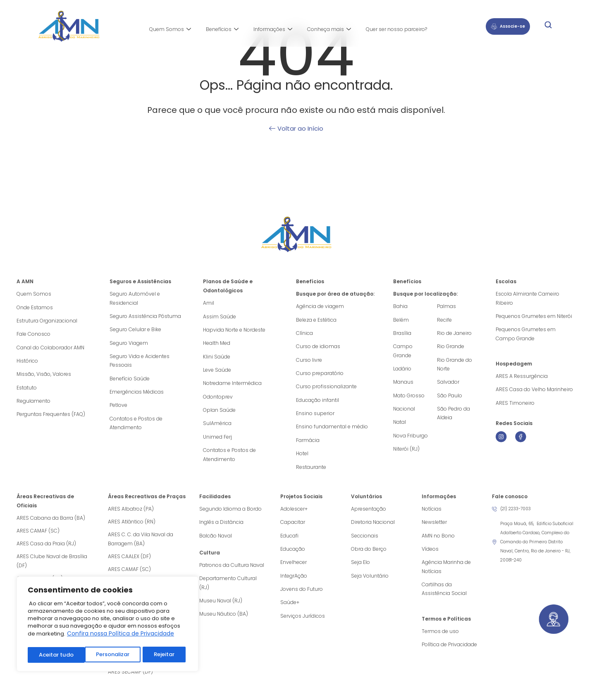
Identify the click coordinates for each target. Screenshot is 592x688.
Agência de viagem (320, 306)
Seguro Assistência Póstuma (145, 316)
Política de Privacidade (449, 650)
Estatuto (27, 389)
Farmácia (308, 442)
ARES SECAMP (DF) (130, 674)
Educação (292, 553)
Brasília (402, 333)
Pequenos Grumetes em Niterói (534, 316)
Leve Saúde (217, 371)
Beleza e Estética (316, 319)
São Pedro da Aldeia (453, 415)
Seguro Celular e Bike (135, 330)
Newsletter (434, 525)
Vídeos (430, 553)
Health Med (216, 343)
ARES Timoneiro (515, 404)
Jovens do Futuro (301, 593)
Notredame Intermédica (232, 384)
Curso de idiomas (318, 347)
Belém (401, 319)
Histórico (27, 362)
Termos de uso (440, 636)
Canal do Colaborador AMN (50, 348)
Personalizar (55, 655)
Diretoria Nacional (373, 525)
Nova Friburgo (410, 438)
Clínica (304, 333)
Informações (272, 29)
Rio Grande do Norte (454, 365)
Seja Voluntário (370, 580)
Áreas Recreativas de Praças (147, 499)
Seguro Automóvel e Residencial (135, 298)
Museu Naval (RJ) (220, 605)
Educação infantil (317, 401)
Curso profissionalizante (326, 388)
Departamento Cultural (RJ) (228, 587)
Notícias (432, 512)
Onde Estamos (35, 307)
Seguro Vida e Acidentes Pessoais (139, 362)
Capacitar (292, 525)
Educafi (289, 539)
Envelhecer (293, 566)
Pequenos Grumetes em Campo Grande (526, 335)
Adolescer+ (294, 512)
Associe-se (508, 26)
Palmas (446, 306)
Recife (444, 319)
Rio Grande (450, 347)
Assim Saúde (219, 316)
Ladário (402, 369)
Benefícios (222, 29)
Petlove (118, 407)
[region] (107, 625)
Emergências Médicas (137, 393)
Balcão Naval (215, 539)
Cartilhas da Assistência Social (444, 594)
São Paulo (449, 397)
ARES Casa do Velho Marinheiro (535, 390)
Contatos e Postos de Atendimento (136, 426)
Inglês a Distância (221, 525)
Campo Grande (403, 352)
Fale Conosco (33, 334)
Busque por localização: (425, 293)
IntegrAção (293, 580)
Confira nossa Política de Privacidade (120, 636)
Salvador (448, 383)
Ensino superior (315, 415)
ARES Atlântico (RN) (131, 524)
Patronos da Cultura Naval (231, 569)
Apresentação (368, 512)
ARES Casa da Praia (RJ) (46, 546)
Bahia (400, 306)
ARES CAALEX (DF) (129, 559)
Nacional (404, 410)
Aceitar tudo (159, 655)
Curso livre (309, 360)
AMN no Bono (438, 539)
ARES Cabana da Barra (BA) (51, 521)
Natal (399, 424)
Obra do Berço (369, 553)
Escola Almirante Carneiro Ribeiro (527, 298)
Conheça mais (329, 29)
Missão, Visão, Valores (44, 375)
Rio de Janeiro (454, 333)
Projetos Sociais (301, 499)
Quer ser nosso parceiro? (396, 29)
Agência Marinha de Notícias (446, 571)
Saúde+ (289, 607)
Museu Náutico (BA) (223, 619)
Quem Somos (170, 29)
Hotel (302, 456)
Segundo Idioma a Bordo (230, 512)
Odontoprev (218, 398)
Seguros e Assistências (140, 281)
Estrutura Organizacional (47, 321)
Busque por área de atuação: (335, 293)
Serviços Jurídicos (302, 621)
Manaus (403, 383)
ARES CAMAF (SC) (38, 534)
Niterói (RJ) (406, 451)
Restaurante (311, 469)
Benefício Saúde (130, 380)
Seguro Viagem (129, 343)
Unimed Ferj (217, 439)
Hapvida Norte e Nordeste (234, 330)
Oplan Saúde (219, 412)
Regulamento (33, 402)
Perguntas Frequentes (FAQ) (51, 416)
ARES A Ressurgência (522, 377)
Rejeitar (106, 655)
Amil (208, 302)
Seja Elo (360, 566)
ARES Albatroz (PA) (131, 512)
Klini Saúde (216, 357)
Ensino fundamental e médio (332, 428)
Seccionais (364, 539)
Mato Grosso (409, 397)
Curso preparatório (320, 374)
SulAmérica (217, 425)
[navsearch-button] (548, 26)
